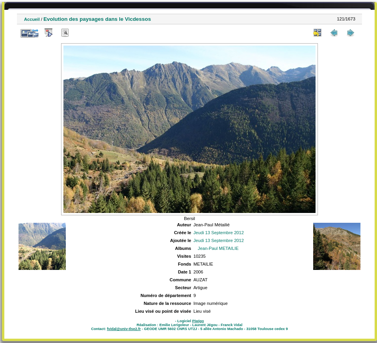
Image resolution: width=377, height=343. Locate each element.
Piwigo (198, 321)
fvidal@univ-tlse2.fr (124, 329)
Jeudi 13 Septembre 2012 (218, 232)
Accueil (32, 19)
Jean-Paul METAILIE (218, 248)
